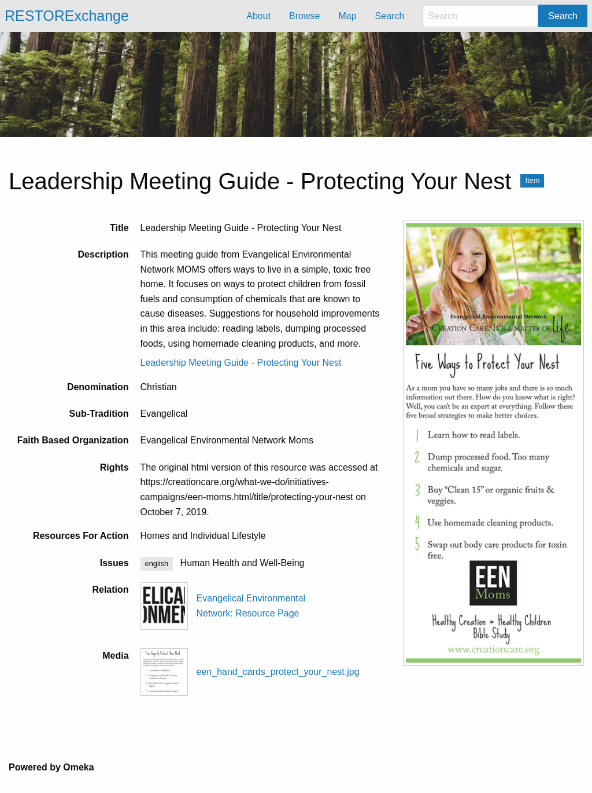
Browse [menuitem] (304, 16)
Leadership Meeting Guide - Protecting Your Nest (241, 363)
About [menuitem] (258, 16)
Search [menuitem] (390, 16)
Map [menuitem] (347, 16)
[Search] (480, 16)
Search (563, 16)
